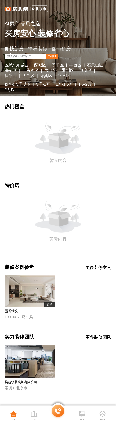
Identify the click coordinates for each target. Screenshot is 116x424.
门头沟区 (30, 77)
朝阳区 (58, 71)
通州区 (68, 77)
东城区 (22, 71)
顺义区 (86, 77)
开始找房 (93, 60)
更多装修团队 (98, 346)
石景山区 (95, 71)
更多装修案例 (98, 274)
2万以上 (12, 96)
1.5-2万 (85, 91)
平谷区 (64, 82)
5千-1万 (43, 91)
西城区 (40, 71)
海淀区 (11, 77)
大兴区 (28, 82)
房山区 (50, 77)
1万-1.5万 (64, 91)
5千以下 (23, 91)
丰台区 (75, 71)
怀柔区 (46, 82)
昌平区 (11, 82)
